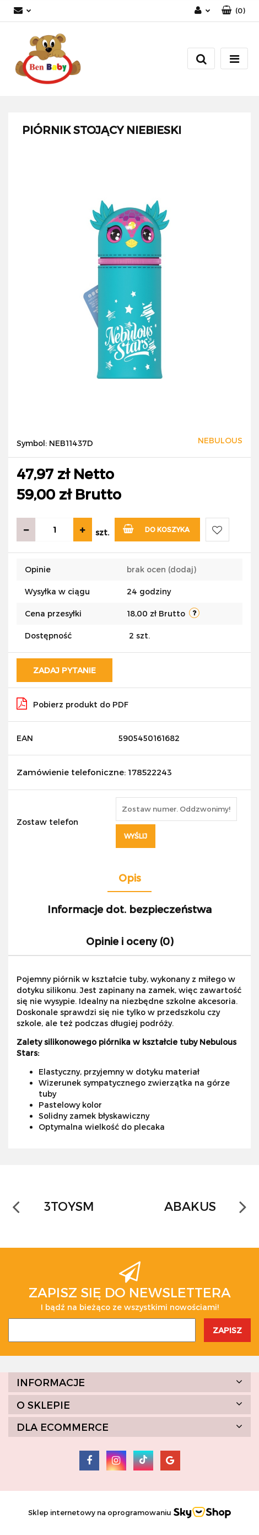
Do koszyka (156, 528)
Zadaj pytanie (64, 670)
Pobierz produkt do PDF (72, 703)
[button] (233, 11)
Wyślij (135, 836)
